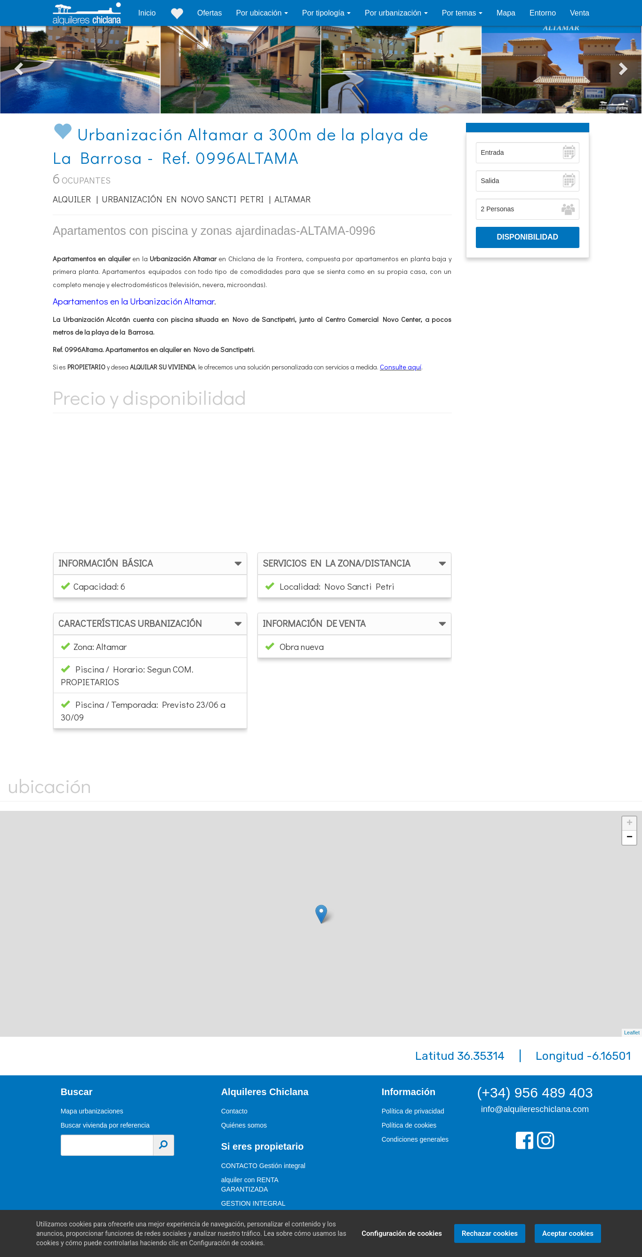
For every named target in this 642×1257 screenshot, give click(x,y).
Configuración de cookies (400, 1233)
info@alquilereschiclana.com (535, 1109)
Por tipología (324, 13)
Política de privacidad (413, 1111)
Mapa (506, 13)
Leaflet (632, 1032)
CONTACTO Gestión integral (263, 1165)
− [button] (629, 838)
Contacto (234, 1111)
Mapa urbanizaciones (92, 1111)
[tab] (150, 563)
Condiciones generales (415, 1139)
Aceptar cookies (566, 1233)
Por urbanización (394, 13)
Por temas (460, 13)
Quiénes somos (244, 1125)
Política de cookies (409, 1125)
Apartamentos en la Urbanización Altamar (133, 301)
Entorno (543, 13)
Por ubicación (259, 13)
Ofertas (209, 13)
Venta (579, 13)
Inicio (147, 13)
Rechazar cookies (488, 1233)
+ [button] (629, 824)
